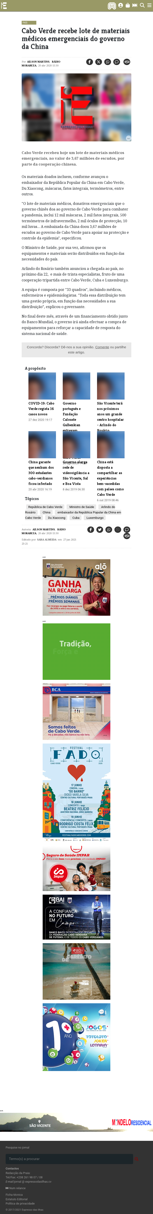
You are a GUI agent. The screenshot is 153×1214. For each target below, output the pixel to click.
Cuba (75, 517)
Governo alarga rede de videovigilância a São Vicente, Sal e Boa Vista (76, 473)
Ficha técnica (14, 1194)
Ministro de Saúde (81, 507)
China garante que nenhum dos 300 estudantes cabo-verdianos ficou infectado (41, 473)
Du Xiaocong (56, 517)
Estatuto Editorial (17, 1199)
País (25, 22)
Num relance (16, 1188)
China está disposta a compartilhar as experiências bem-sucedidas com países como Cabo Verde (110, 478)
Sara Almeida (46, 539)
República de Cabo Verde (45, 507)
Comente (102, 347)
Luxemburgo (95, 517)
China (46, 512)
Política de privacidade (20, 1203)
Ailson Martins (38, 61)
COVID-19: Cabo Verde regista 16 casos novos (41, 408)
